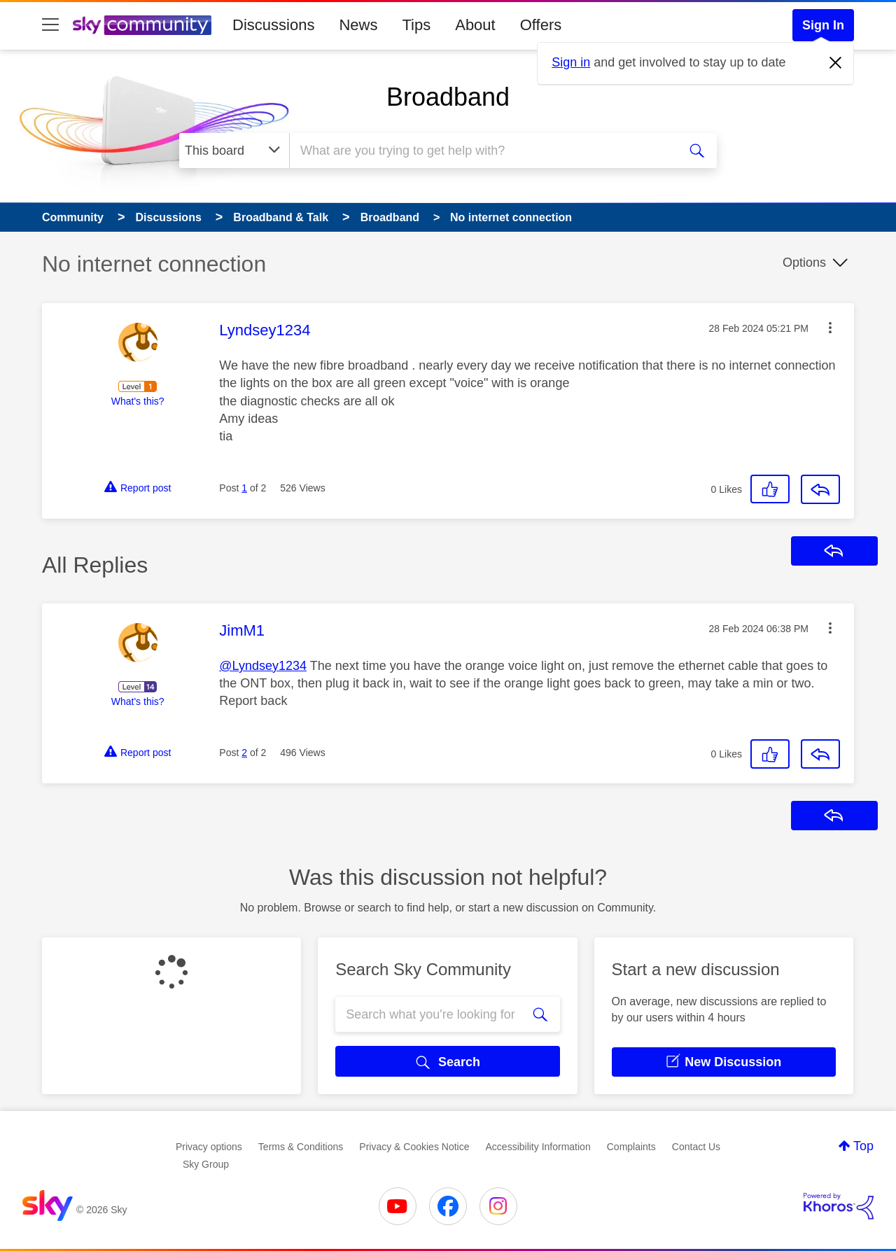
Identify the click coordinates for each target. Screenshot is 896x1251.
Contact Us (696, 1146)
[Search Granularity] (234, 150)
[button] (830, 327)
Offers (541, 25)
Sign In (823, 25)
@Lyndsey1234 (263, 666)
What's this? (137, 401)
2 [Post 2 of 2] (244, 752)
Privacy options (209, 1146)
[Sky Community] (142, 25)
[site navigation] (50, 25)
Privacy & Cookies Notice (414, 1146)
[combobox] (482, 150)
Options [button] (804, 263)
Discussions (273, 25)
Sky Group (206, 1164)
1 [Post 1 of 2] (244, 488)
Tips (416, 25)
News (358, 25)
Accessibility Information (538, 1146)
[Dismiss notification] (836, 63)
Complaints (631, 1146)
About (475, 25)
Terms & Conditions (300, 1146)
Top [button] (863, 1146)
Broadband (448, 97)
